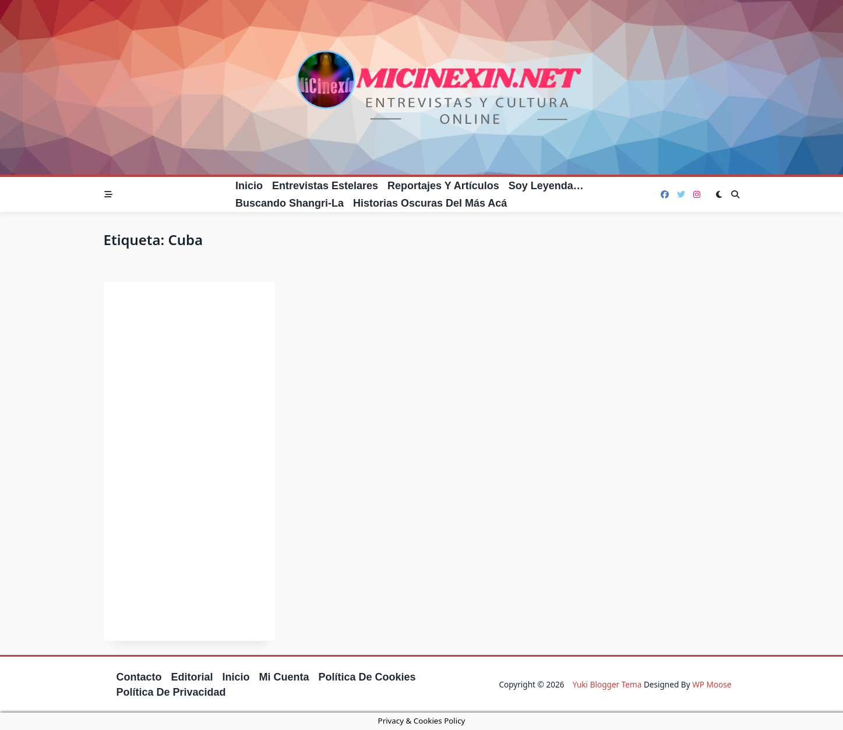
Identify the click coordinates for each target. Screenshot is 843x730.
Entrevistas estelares (325, 186)
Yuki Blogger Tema (607, 684)
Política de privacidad (171, 692)
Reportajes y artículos (443, 186)
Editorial (192, 677)
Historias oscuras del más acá (430, 203)
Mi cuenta (284, 677)
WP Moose (711, 684)
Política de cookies (367, 677)
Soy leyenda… (546, 186)
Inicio (249, 186)
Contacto (139, 677)
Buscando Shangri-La (289, 203)
